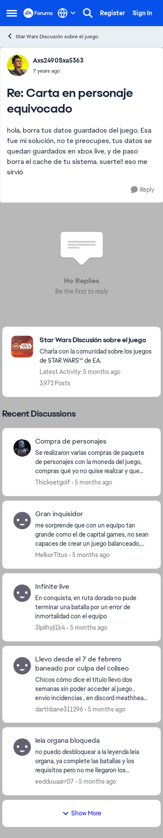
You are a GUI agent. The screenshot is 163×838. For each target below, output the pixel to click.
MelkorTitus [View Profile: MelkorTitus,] (51, 555)
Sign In (142, 13)
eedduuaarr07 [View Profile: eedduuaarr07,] (54, 781)
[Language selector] (67, 13)
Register (112, 13)
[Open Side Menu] (11, 13)
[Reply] (142, 190)
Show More (81, 813)
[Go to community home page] (38, 13)
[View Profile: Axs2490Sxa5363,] (18, 65)
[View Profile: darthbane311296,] (22, 665)
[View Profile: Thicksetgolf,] (22, 448)
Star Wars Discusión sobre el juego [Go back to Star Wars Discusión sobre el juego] (52, 36)
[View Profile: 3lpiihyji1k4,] (22, 593)
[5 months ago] (92, 482)
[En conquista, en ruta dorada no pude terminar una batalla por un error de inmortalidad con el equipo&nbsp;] (92, 607)
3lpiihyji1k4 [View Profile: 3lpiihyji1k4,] (50, 627)
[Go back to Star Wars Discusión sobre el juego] (96, 340)
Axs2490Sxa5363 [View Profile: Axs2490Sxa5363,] (58, 60)
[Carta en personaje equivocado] (58, 71)
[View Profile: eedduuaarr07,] (22, 747)
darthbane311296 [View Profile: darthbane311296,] (59, 709)
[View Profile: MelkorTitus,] (22, 520)
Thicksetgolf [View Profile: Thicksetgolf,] (52, 482)
